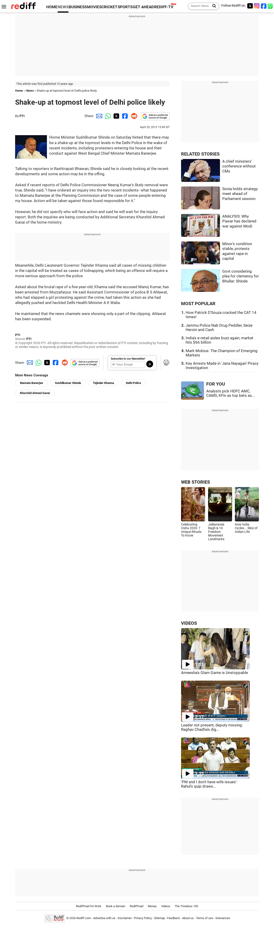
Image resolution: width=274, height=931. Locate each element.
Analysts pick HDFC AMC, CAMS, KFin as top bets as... (230, 393)
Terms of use (204, 918)
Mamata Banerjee (31, 383)
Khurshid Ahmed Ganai (35, 393)
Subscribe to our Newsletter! (128, 358)
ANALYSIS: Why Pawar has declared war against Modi (239, 221)
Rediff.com (83, 918)
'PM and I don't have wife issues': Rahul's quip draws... (209, 784)
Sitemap (159, 918)
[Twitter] (250, 6)
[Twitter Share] (115, 116)
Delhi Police (133, 383)
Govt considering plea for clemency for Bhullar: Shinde (240, 276)
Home (19, 90)
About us (188, 918)
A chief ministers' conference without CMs (239, 166)
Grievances (222, 918)
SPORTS (125, 7)
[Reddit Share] (133, 116)
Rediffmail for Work (88, 906)
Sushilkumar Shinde (68, 383)
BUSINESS (78, 7)
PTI (21, 116)
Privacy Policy (143, 918)
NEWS (63, 7)
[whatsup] (270, 6)
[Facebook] (263, 6)
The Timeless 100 (186, 906)
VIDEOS (189, 623)
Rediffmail (136, 906)
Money (152, 906)
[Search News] (213, 6)
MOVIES (94, 7)
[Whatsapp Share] (107, 116)
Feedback (173, 918)
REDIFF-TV (163, 7)
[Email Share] (98, 116)
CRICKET (109, 7)
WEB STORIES (195, 482)
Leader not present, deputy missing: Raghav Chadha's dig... (212, 727)
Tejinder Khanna (103, 383)
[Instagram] (256, 6)
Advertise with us (104, 918)
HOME (51, 7)
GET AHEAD (143, 7)
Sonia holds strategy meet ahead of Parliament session (240, 194)
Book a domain (115, 906)
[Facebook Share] (124, 116)
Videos (165, 906)
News (30, 90)
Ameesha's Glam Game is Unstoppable (214, 673)
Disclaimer (125, 918)
